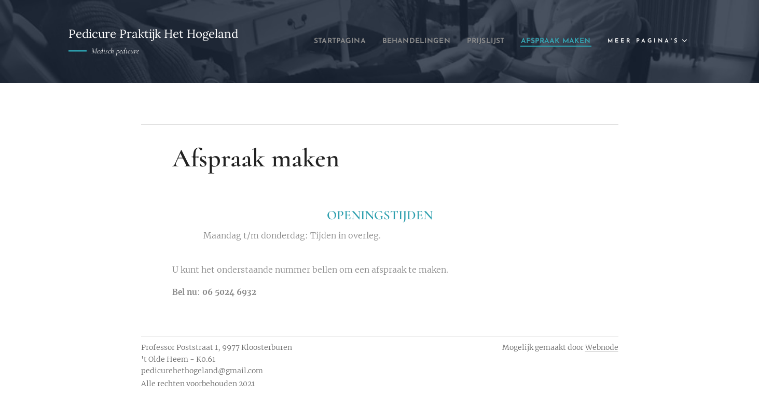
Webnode (601, 347)
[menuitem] (402, 41)
